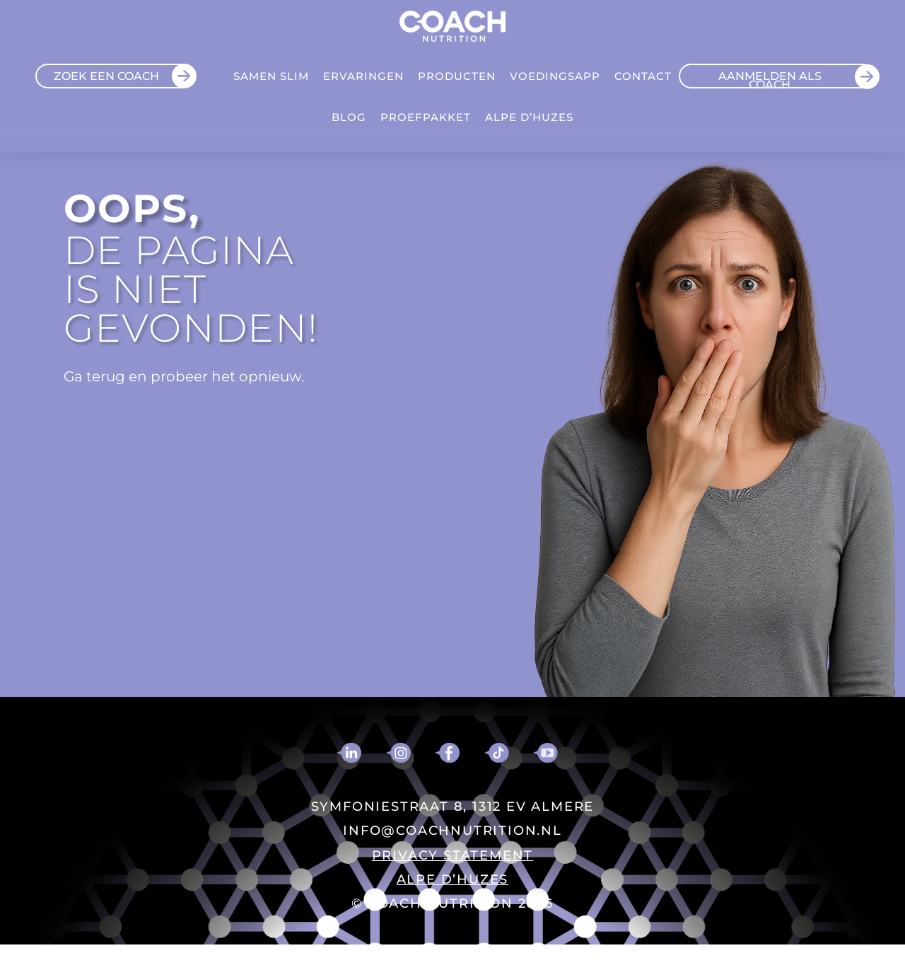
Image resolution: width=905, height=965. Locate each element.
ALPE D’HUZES (529, 117)
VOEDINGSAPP (555, 76)
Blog (349, 117)
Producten (457, 76)
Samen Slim (271, 76)
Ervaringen (363, 76)
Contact (643, 76)
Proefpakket (425, 117)
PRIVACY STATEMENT (453, 855)
